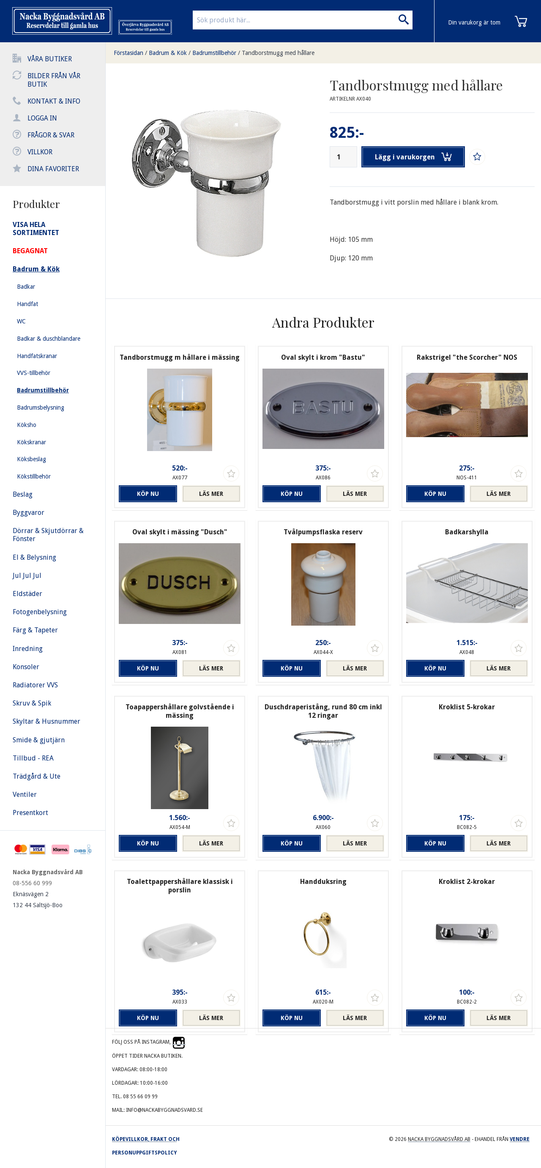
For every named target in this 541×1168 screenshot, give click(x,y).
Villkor (39, 152)
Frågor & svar (50, 135)
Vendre (520, 1139)
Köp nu (148, 493)
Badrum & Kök (168, 52)
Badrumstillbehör (214, 52)
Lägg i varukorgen (413, 157)
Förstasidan (128, 52)
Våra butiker (49, 59)
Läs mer (211, 493)
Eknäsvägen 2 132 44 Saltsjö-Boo (38, 899)
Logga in (42, 118)
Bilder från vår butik (53, 80)
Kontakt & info (53, 101)
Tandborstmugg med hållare (278, 52)
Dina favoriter (53, 169)
